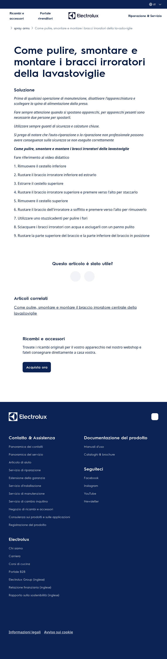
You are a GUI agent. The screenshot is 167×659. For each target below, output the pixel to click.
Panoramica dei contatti (26, 446)
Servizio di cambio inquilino (28, 501)
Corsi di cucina (19, 564)
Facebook (91, 478)
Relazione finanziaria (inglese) (30, 587)
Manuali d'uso (94, 446)
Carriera (14, 556)
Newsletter (91, 501)
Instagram (91, 485)
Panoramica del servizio (26, 454)
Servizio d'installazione (25, 485)
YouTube (90, 493)
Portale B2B (17, 571)
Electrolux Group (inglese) (27, 579)
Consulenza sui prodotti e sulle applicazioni (39, 517)
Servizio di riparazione (25, 470)
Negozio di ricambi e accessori (31, 509)
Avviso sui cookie (58, 632)
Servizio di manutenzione (27, 493)
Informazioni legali (25, 632)
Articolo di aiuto (20, 462)
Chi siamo (16, 548)
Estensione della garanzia (27, 478)
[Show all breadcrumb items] (7, 28)
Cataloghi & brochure (99, 454)
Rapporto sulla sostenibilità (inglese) (34, 595)
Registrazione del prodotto (27, 525)
